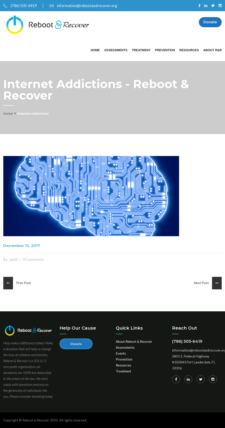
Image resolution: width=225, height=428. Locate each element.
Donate (210, 22)
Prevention (165, 50)
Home (95, 50)
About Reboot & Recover (134, 341)
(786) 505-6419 (20, 5)
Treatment (141, 50)
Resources (189, 50)
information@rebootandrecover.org (83, 5)
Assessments (115, 50)
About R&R (212, 50)
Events (121, 353)
